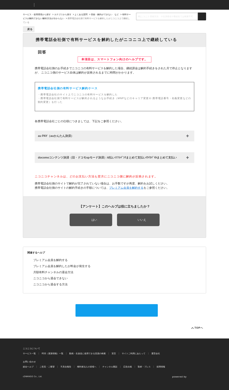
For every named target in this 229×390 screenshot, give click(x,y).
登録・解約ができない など (105, 14)
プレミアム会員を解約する (126, 187)
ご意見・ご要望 (47, 366)
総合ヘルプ (28, 366)
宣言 (114, 353)
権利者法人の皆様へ (86, 366)
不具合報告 (65, 366)
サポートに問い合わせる (116, 310)
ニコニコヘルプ (56, 5)
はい (94, 219)
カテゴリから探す (62, 14)
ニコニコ (27, 5)
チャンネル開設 (109, 366)
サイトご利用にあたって (133, 353)
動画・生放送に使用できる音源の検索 (87, 353)
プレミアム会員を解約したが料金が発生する (62, 266)
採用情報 (161, 366)
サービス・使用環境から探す (37, 14)
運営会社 (155, 353)
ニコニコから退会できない (50, 278)
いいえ (142, 219)
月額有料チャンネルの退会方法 (53, 272)
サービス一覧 (29, 353)
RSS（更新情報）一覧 (52, 353)
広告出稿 (127, 366)
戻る (30, 29)
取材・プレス (144, 366)
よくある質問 (81, 14)
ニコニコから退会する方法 (50, 284)
